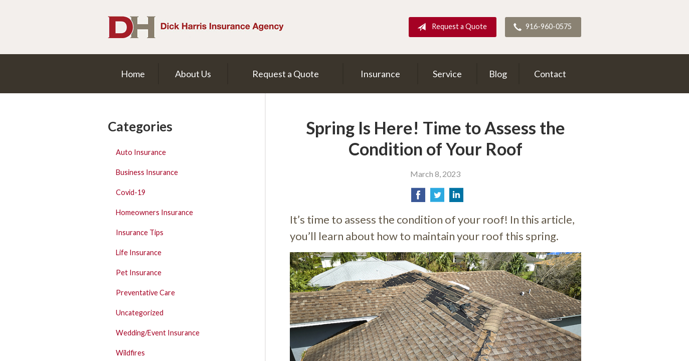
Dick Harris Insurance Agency (195, 27)
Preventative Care (145, 292)
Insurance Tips (139, 232)
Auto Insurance (141, 152)
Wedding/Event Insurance (158, 332)
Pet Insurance (138, 272)
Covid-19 (130, 192)
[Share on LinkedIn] (456, 198)
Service (447, 73)
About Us (193, 73)
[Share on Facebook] (418, 198)
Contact (550, 73)
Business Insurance (147, 172)
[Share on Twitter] (437, 198)
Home (133, 73)
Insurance (380, 73)
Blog (498, 73)
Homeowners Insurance (154, 212)
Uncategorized (139, 312)
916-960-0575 (540, 27)
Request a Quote (450, 27)
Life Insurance (138, 252)
